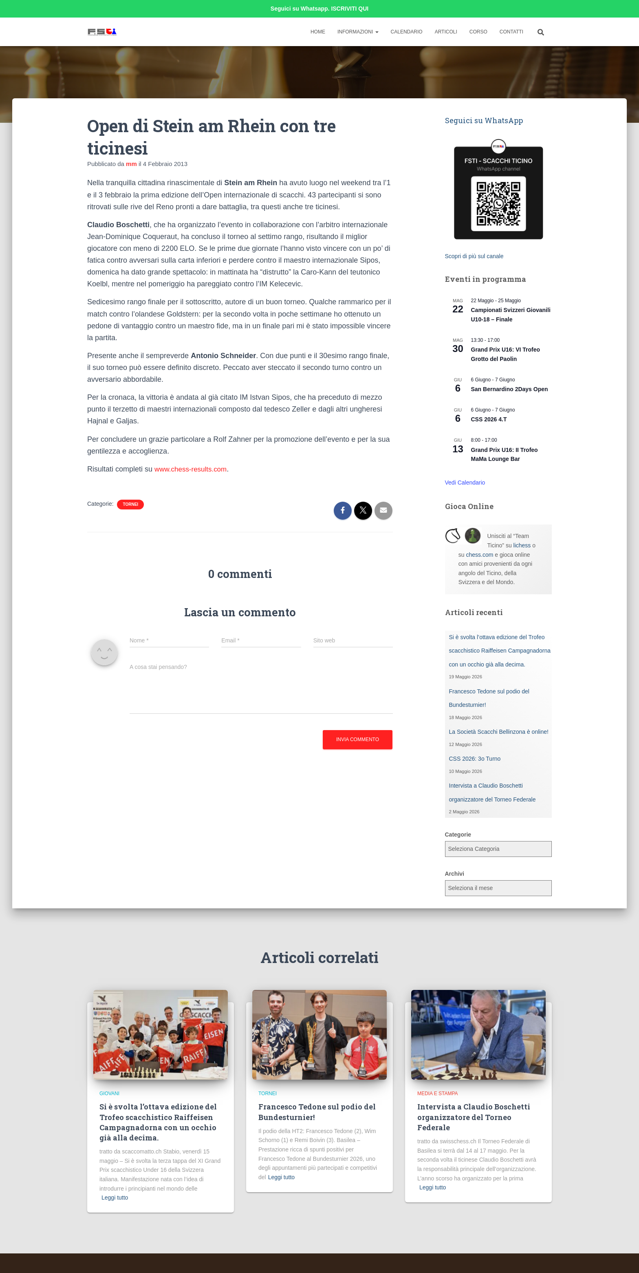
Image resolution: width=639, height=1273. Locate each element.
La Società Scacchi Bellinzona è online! (499, 731)
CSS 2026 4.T (489, 419)
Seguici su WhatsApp (484, 120)
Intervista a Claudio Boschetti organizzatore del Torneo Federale (473, 1117)
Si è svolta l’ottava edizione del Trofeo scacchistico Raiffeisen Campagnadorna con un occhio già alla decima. (500, 651)
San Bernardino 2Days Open (509, 389)
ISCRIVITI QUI (349, 8)
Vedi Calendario (465, 482)
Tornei (130, 504)
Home (318, 32)
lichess (522, 545)
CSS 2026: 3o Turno (475, 758)
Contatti (511, 32)
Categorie (458, 834)
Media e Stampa (437, 1093)
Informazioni (358, 32)
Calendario (407, 32)
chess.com (479, 554)
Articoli (446, 32)
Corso (478, 32)
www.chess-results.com (192, 469)
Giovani (109, 1093)
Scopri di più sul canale (474, 256)
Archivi (454, 873)
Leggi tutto (114, 1197)
